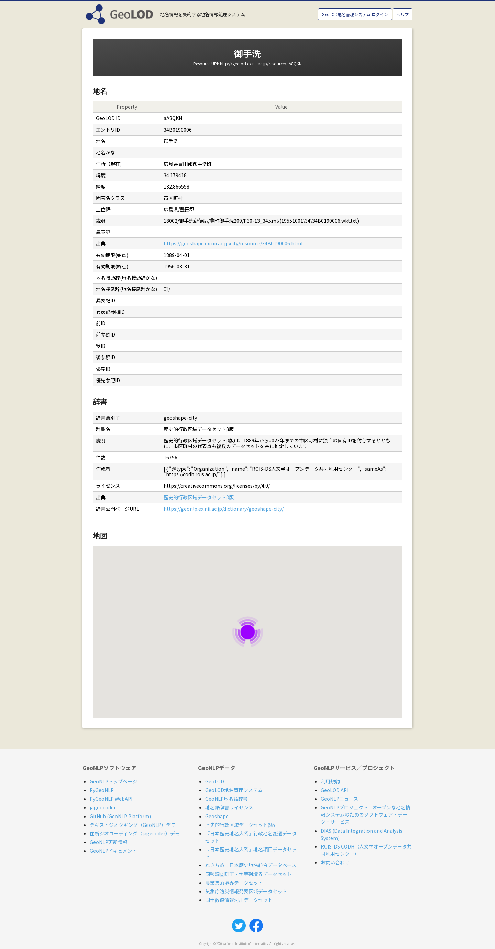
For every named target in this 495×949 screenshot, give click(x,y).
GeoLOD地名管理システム (234, 790)
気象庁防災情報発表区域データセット (246, 891)
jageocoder (103, 807)
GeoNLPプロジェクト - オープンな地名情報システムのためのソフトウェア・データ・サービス (365, 814)
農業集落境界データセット (234, 882)
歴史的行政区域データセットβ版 (199, 497)
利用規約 (330, 781)
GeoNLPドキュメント (113, 850)
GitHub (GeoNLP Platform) (120, 816)
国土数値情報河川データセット (239, 899)
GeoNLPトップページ (113, 781)
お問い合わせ (335, 862)
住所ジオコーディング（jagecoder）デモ (135, 833)
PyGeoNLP (102, 790)
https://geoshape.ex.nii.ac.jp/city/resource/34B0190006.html (233, 243)
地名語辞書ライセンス (229, 807)
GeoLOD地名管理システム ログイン (355, 14)
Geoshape (217, 816)
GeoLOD (214, 781)
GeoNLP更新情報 (109, 842)
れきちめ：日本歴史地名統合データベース (250, 865)
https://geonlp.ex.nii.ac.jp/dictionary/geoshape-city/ (224, 508)
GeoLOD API (334, 790)
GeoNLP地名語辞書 (226, 798)
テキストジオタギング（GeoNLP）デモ (133, 824)
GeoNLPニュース (339, 798)
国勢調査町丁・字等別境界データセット (248, 874)
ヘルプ (402, 14)
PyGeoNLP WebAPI (111, 798)
